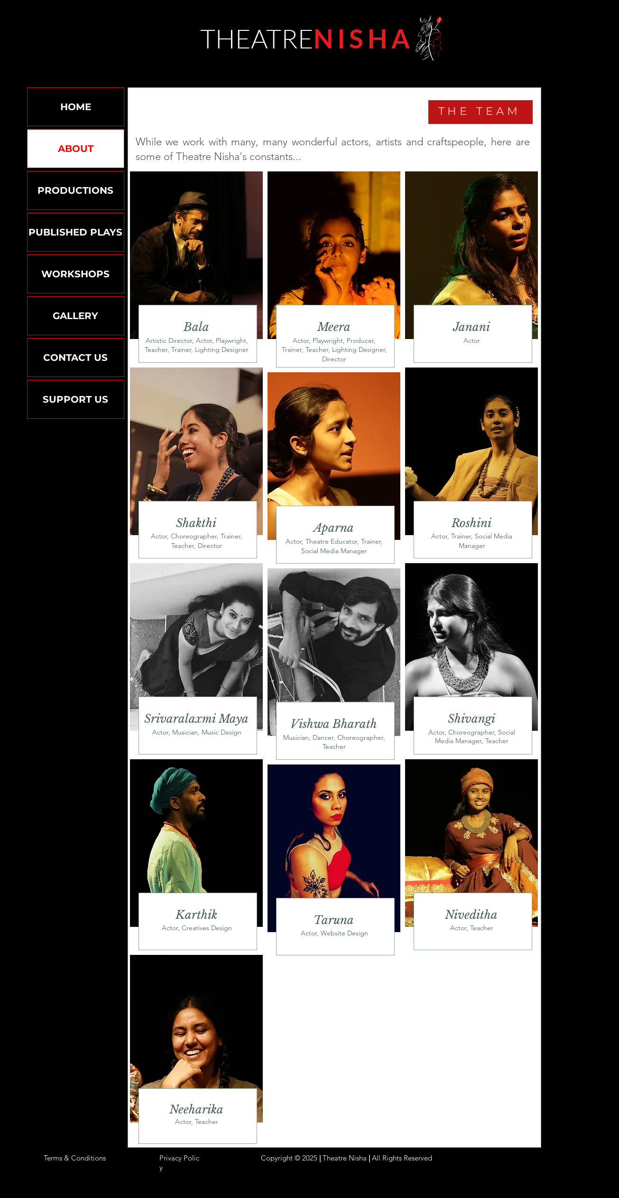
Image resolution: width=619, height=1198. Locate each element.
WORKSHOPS (75, 274)
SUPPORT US (75, 399)
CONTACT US (75, 357)
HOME (75, 107)
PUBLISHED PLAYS (75, 232)
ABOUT (75, 148)
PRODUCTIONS (75, 190)
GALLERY (75, 315)
